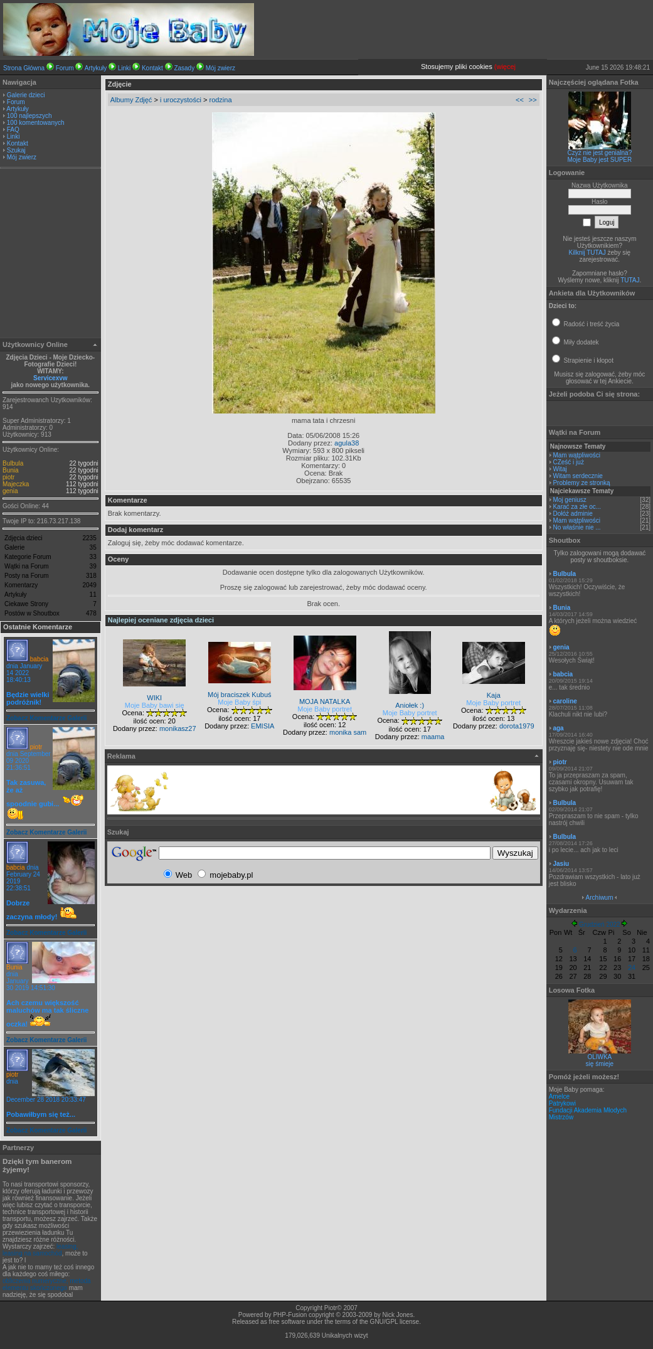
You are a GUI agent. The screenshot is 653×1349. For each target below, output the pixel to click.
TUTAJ (629, 280)
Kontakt (152, 68)
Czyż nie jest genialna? (599, 152)
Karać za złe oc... (577, 506)
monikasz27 (177, 728)
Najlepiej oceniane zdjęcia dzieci (161, 620)
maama (433, 736)
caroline (564, 701)
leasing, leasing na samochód (40, 1250)
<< (520, 100)
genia (10, 491)
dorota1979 (516, 726)
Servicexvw (50, 378)
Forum (65, 68)
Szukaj (16, 150)
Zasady (184, 68)
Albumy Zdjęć (131, 100)
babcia (39, 659)
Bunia (11, 470)
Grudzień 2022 (599, 924)
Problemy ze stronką (581, 482)
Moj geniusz (569, 499)
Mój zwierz (220, 68)
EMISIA (262, 726)
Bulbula (13, 463)
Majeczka (16, 484)
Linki (124, 68)
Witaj (559, 469)
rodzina (220, 100)
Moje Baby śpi (239, 702)
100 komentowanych (36, 122)
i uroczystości (180, 100)
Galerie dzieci (26, 95)
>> (533, 100)
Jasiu (561, 863)
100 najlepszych (29, 115)
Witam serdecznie (577, 475)
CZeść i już (568, 462)
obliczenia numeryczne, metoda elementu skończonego (47, 1284)
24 (631, 967)
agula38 (346, 443)
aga (558, 728)
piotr (8, 477)
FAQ (13, 129)
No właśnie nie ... (576, 527)
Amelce (559, 1096)
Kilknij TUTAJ (587, 252)
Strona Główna (24, 68)
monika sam (347, 732)
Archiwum (599, 897)
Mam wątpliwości (576, 455)
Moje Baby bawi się (154, 705)
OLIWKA (599, 1056)
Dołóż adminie (572, 513)
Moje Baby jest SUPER (599, 159)
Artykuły (96, 68)
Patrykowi (562, 1103)
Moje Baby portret (324, 709)
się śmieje (599, 1063)
